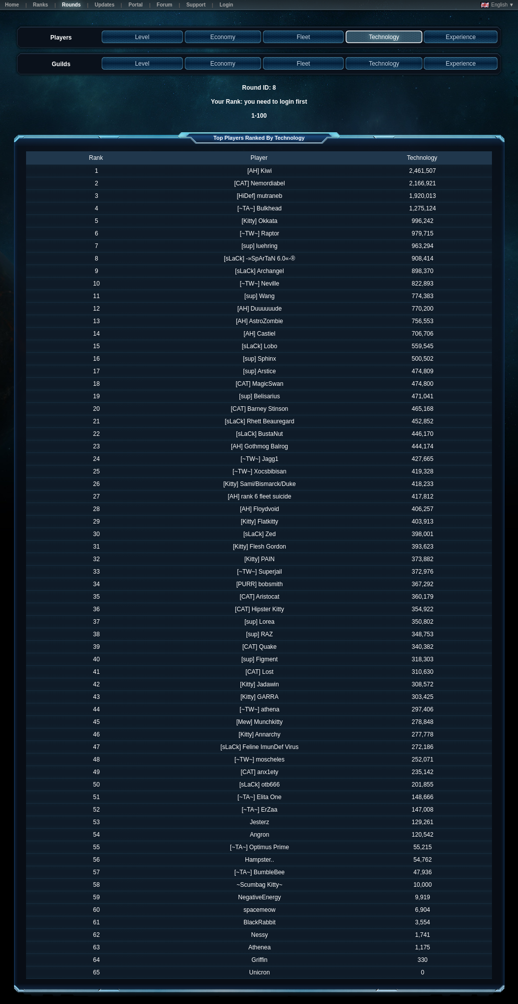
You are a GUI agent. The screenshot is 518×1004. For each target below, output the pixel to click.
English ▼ (497, 5)
